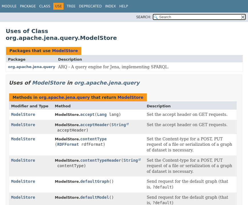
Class (44, 6)
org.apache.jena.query (31, 67)
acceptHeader (94, 124)
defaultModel (94, 197)
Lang (102, 114)
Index (110, 6)
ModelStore (65, 50)
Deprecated (90, 6)
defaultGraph (94, 181)
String (118, 124)
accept (87, 114)
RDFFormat (68, 144)
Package (28, 6)
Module (9, 6)
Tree (71, 6)
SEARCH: (143, 17)
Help (123, 6)
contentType (93, 139)
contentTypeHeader (100, 160)
